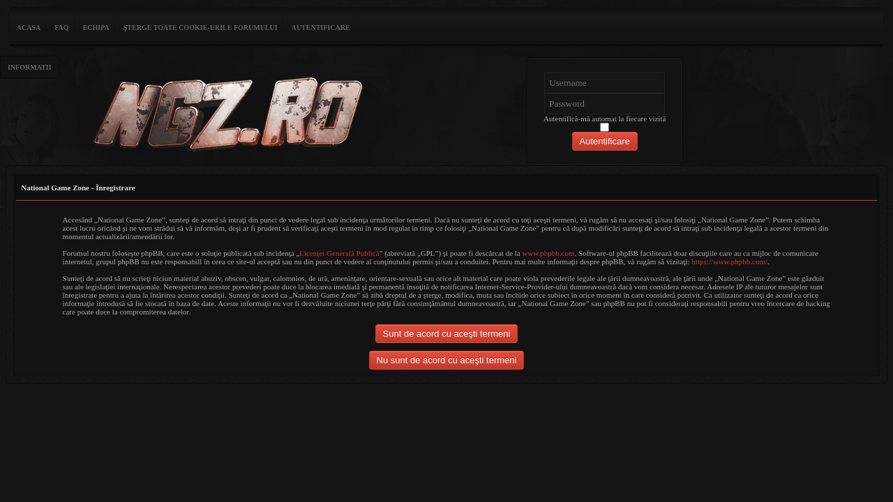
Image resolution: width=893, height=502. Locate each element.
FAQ (61, 27)
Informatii (30, 67)
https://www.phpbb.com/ (729, 261)
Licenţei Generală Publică (339, 253)
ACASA (28, 27)
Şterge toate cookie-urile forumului (200, 27)
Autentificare (321, 27)
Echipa (96, 27)
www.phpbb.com (548, 253)
